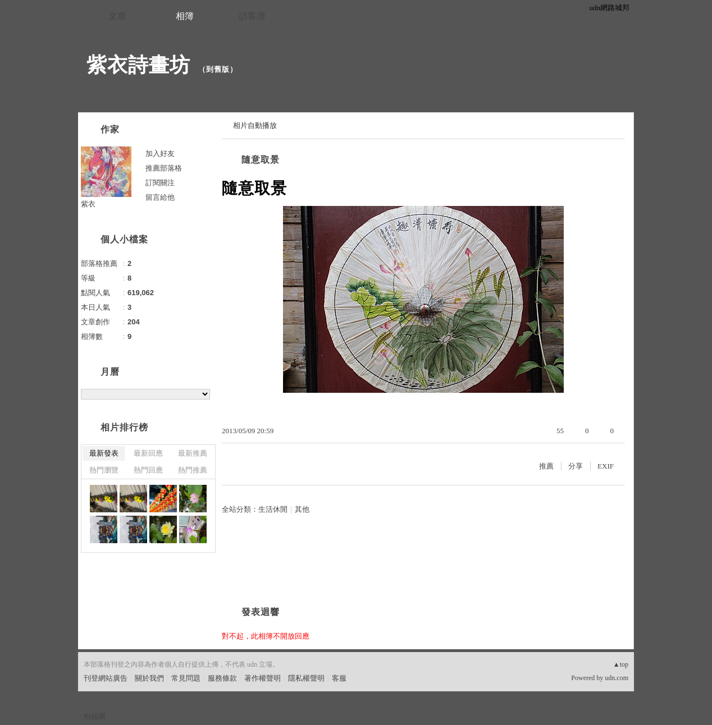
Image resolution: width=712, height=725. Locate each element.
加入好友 (160, 153)
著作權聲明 (262, 678)
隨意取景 (260, 159)
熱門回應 (148, 470)
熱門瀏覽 (103, 470)
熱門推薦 (192, 470)
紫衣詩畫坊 (138, 64)
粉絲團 (95, 716)
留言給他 (160, 197)
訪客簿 (252, 16)
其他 (302, 509)
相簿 (185, 16)
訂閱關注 (160, 182)
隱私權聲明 (306, 678)
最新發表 (103, 453)
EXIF (605, 466)
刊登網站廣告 (105, 678)
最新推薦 (192, 453)
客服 (339, 678)
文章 (117, 16)
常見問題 (185, 678)
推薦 (546, 466)
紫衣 (88, 204)
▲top (620, 664)
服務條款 (222, 678)
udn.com (616, 678)
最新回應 (148, 453)
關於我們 (149, 678)
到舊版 (218, 69)
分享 (575, 466)
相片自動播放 (255, 125)
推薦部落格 (163, 168)
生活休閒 (272, 509)
